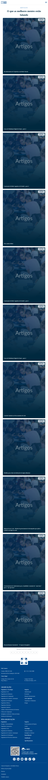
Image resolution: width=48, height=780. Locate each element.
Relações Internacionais (30, 696)
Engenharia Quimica (5, 707)
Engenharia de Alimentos (6, 694)
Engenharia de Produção (6, 700)
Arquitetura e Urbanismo (30, 700)
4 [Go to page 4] (22, 652)
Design (26, 702)
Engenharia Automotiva (6, 726)
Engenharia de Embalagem (7, 735)
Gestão (26, 726)
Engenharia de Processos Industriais (9, 737)
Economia (27, 694)
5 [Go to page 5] (25, 652)
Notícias (3, 771)
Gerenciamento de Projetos (31, 724)
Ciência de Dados (28, 730)
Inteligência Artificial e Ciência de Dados (10, 714)
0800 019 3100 (8, 671)
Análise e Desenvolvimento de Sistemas (10, 709)
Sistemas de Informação (6, 716)
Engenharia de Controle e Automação (9, 698)
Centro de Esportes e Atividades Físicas (10, 765)
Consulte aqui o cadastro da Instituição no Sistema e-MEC (29, 752)
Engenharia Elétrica (5, 702)
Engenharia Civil (5, 691)
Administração (28, 691)
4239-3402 (17, 673)
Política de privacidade (6, 768)
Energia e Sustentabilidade (7, 724)
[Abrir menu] (46, 2)
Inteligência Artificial (29, 733)
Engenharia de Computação (7, 696)
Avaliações (3, 774)
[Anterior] (11, 652)
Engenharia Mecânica (6, 705)
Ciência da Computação (6, 711)
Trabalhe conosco (5, 777)
